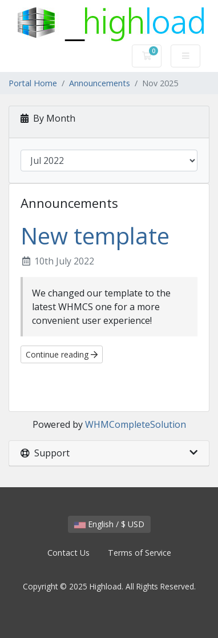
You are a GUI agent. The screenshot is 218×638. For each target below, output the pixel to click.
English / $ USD (109, 524)
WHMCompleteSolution (135, 424)
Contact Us (68, 552)
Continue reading (62, 354)
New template (95, 235)
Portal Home (33, 83)
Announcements (99, 83)
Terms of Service (139, 552)
